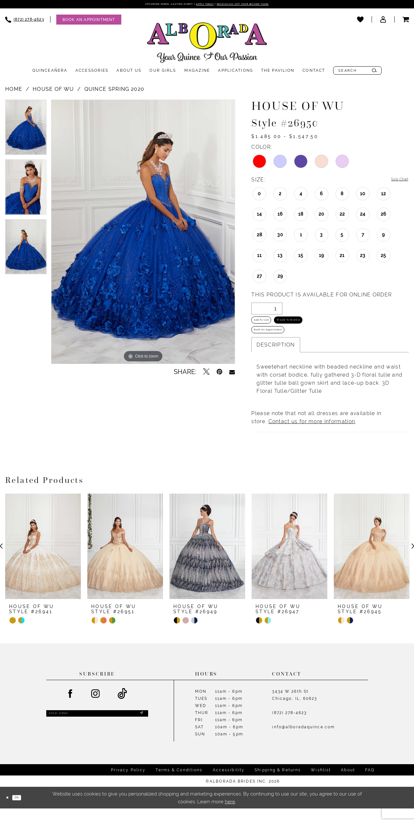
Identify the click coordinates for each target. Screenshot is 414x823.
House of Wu (53, 91)
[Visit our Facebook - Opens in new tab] (70, 709)
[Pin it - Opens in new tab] (219, 373)
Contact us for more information (311, 436)
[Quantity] (266, 311)
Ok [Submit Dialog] (24, 812)
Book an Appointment (279, 342)
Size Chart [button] (395, 181)
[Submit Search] (374, 72)
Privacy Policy (128, 785)
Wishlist (321, 785)
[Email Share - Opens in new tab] (232, 373)
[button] (383, 21)
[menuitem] (85, 21)
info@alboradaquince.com (303, 742)
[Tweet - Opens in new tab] (206, 373)
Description (275, 360)
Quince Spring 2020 (114, 91)
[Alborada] (207, 46)
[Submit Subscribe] (140, 730)
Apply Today (203, 5)
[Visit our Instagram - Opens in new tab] (96, 709)
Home (13, 91)
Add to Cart (268, 326)
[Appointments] (88, 21)
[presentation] (43, 561)
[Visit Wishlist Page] (360, 21)
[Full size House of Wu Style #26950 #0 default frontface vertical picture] (143, 233)
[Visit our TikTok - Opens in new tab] (122, 709)
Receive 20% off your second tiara (263, 5)
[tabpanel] (26, 131)
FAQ (370, 785)
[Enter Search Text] (357, 72)
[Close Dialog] (10, 812)
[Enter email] (97, 730)
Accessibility (229, 785)
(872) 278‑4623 (289, 727)
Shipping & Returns (278, 785)
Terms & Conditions (179, 785)
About (348, 785)
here (230, 816)
